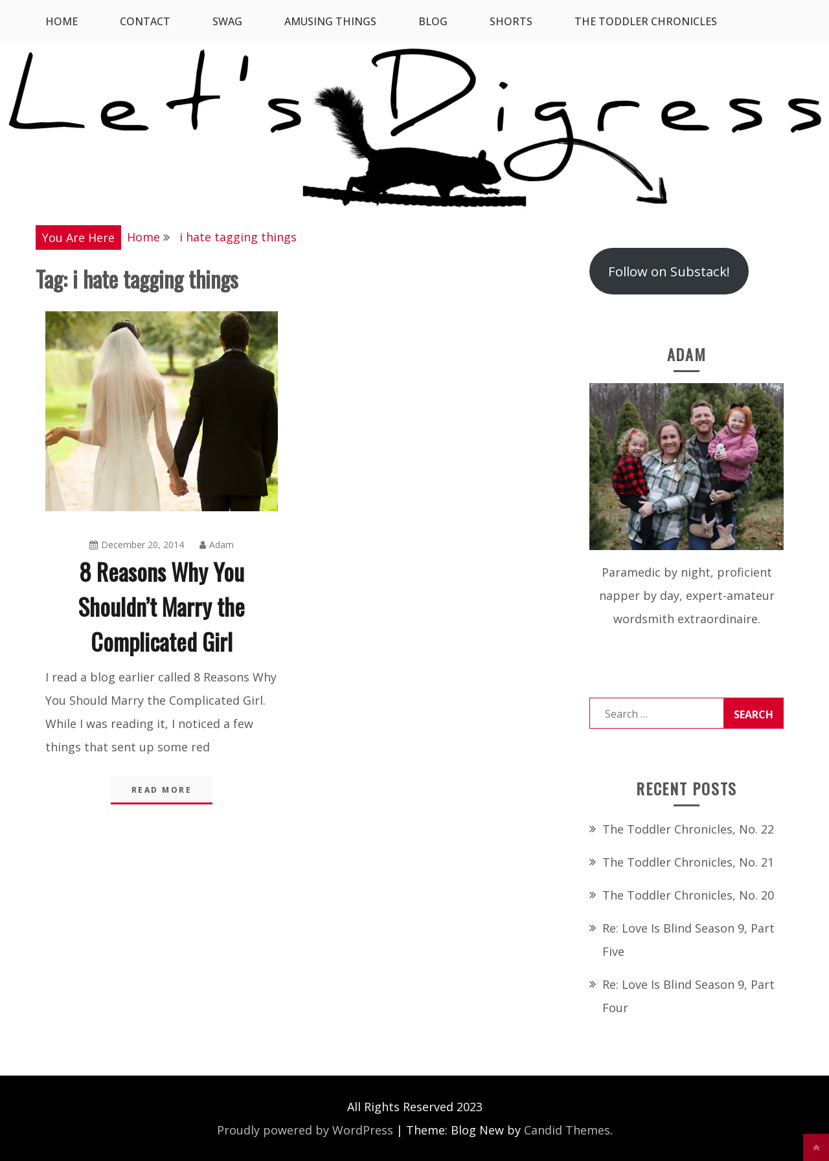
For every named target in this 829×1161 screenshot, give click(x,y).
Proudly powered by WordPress (305, 1130)
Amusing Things (330, 21)
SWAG (227, 21)
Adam (216, 544)
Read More (161, 789)
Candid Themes (567, 1130)
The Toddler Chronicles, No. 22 (688, 829)
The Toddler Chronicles (645, 21)
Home (61, 21)
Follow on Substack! (669, 271)
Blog (433, 21)
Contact (145, 21)
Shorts (511, 21)
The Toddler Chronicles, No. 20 (688, 895)
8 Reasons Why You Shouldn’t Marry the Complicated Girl (161, 606)
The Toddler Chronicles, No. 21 (688, 862)
